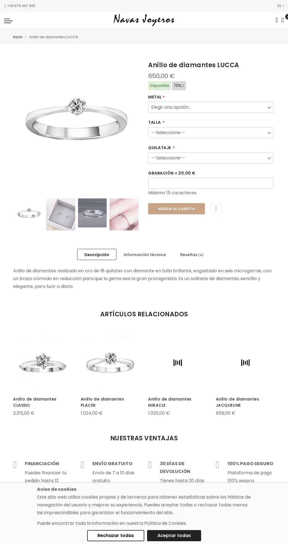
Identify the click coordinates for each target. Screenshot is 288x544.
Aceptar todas (174, 535)
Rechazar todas (115, 535)
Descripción (96, 255)
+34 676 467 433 (19, 5)
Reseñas (192, 255)
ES (280, 5)
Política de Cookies (165, 523)
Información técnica (145, 255)
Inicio (18, 37)
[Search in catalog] (276, 20)
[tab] (96, 254)
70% (179, 85)
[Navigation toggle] (8, 20)
